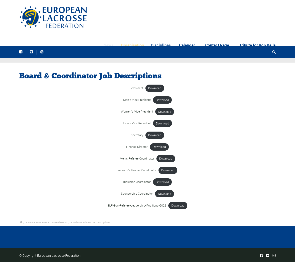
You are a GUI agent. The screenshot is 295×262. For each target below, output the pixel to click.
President (137, 88)
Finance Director (137, 147)
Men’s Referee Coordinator (137, 158)
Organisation (134, 45)
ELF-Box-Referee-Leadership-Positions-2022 (137, 205)
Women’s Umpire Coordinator (137, 170)
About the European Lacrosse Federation (46, 222)
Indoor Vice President (137, 123)
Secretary (137, 135)
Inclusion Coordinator (137, 182)
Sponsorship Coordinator (137, 194)
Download (154, 88)
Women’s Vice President (137, 112)
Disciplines (163, 45)
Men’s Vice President (137, 100)
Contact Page (217, 45)
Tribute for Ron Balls (257, 45)
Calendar (188, 45)
